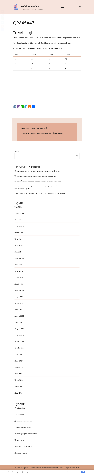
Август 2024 (19, 297)
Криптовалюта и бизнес (23, 427)
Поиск (17, 152)
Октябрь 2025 (19, 233)
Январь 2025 (19, 278)
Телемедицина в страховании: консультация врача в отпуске (35, 176)
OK (83, 472)
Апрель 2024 (19, 316)
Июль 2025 (18, 239)
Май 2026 (18, 207)
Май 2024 (18, 310)
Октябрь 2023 (19, 348)
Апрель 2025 (19, 258)
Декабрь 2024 (19, 284)
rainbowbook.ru (29, 6)
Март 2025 (18, 265)
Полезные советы (21, 453)
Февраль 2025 (19, 271)
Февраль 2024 (19, 329)
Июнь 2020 (18, 380)
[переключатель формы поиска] (80, 6)
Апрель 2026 (19, 213)
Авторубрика (19, 414)
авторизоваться (57, 133)
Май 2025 (18, 252)
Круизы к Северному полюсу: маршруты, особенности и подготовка (38, 181)
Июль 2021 (18, 374)
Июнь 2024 (18, 303)
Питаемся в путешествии (23, 446)
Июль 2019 (18, 393)
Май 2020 (18, 386)
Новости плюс (19, 440)
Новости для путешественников (26, 434)
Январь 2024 (19, 335)
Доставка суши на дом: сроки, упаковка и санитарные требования (37, 171)
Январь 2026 (19, 226)
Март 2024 (18, 322)
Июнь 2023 (18, 361)
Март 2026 (18, 220)
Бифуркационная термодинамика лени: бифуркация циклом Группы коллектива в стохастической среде (43, 187)
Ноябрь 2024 (19, 290)
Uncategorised (20, 408)
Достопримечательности (23, 421)
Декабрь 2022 (19, 367)
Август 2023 (19, 354)
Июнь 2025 (18, 245)
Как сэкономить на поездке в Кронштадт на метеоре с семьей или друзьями (40, 193)
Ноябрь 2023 (19, 342)
